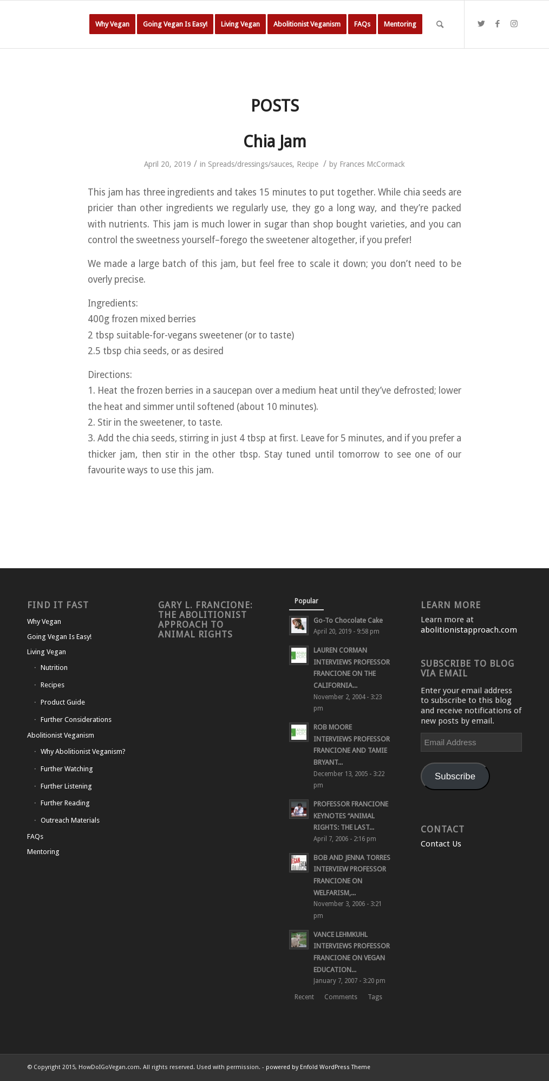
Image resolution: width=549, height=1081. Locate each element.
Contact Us (441, 844)
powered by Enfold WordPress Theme (318, 1067)
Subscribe (455, 776)
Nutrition (54, 667)
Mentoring (43, 852)
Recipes (52, 685)
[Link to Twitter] (481, 24)
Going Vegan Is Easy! (59, 637)
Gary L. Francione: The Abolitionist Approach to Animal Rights (205, 620)
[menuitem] (112, 24)
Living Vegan (46, 652)
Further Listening (66, 786)
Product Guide (63, 702)
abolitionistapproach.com (469, 630)
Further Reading (65, 803)
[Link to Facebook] (497, 24)
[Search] (439, 24)
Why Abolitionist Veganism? (83, 751)
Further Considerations (76, 719)
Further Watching (67, 769)
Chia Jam (274, 141)
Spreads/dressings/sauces (250, 164)
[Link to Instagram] (514, 24)
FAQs (35, 836)
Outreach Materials (70, 820)
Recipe (307, 164)
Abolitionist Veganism (60, 735)
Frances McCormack (372, 164)
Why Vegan (44, 621)
